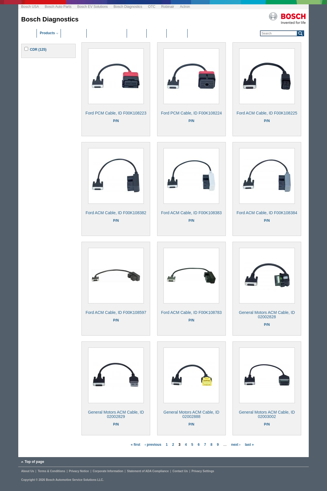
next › (235, 445)
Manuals (157, 33)
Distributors (73, 33)
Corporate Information (108, 471)
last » (249, 445)
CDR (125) (38, 50)
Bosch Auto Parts (58, 7)
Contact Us (180, 471)
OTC (151, 7)
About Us (27, 471)
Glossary (177, 33)
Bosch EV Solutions (92, 7)
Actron (185, 7)
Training (136, 33)
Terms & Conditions (51, 471)
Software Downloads (107, 33)
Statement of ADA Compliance (148, 471)
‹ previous (153, 445)
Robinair (167, 7)
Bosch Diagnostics (128, 7)
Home (29, 33)
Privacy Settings (203, 471)
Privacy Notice (79, 471)
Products (47, 33)
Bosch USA (30, 7)
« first (135, 445)
